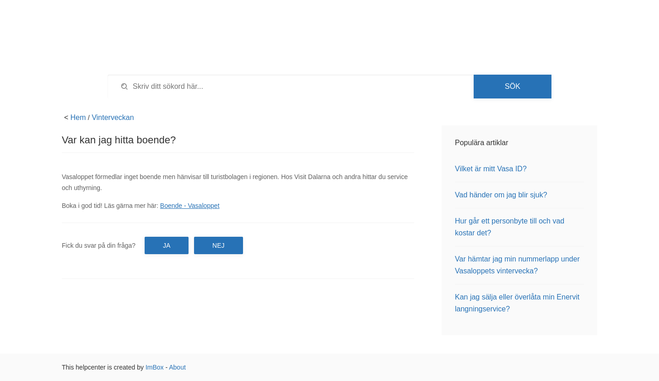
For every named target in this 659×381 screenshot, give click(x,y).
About (177, 367)
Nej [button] (218, 245)
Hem (78, 117)
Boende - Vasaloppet (190, 205)
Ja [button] (166, 245)
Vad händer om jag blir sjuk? (501, 195)
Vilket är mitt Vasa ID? (491, 169)
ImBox (155, 367)
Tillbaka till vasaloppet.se (528, 23)
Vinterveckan (113, 117)
